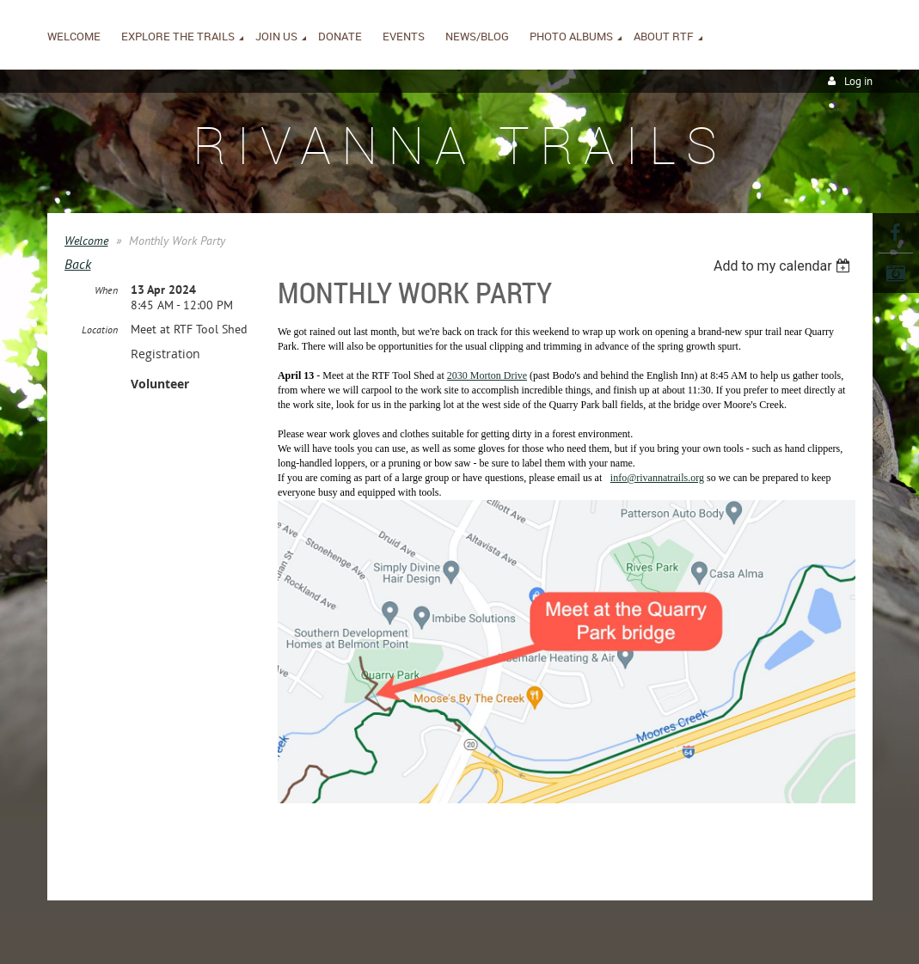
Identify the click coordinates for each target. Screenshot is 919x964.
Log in (858, 81)
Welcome (86, 240)
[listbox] (784, 266)
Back (77, 263)
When (106, 290)
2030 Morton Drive (487, 382)
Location (100, 329)
